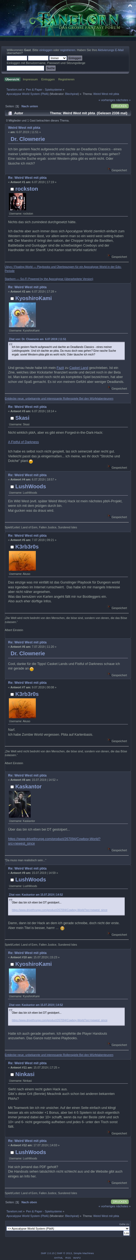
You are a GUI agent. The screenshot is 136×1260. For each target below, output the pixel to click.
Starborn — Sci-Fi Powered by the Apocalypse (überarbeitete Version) (49, 278)
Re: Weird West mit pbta (27, 178)
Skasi (22, 418)
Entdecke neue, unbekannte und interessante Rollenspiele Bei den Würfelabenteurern (59, 398)
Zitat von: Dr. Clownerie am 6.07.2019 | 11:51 (37, 339)
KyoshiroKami (33, 298)
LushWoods (30, 486)
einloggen (46, 50)
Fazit (60, 368)
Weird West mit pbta (24, 128)
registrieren (67, 50)
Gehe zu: (124, 1224)
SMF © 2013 (64, 1253)
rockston (26, 189)
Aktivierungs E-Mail (111, 50)
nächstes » (123, 100)
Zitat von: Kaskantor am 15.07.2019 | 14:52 (36, 894)
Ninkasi (24, 1074)
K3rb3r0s (27, 547)
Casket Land (78, 368)
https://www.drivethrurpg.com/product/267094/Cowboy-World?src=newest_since (59, 910)
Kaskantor (28, 786)
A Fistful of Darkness (23, 442)
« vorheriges (107, 100)
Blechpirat (71, 93)
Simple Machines (84, 1253)
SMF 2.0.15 (48, 1253)
